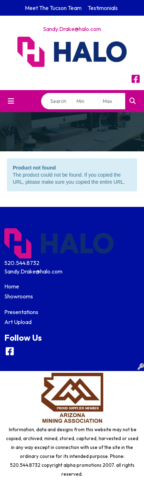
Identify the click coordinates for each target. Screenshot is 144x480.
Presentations (21, 311)
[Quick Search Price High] (112, 101)
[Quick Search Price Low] (86, 101)
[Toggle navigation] (11, 101)
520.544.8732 (21, 262)
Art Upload (18, 321)
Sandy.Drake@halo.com (72, 28)
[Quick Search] (57, 101)
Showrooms (18, 296)
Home (11, 286)
